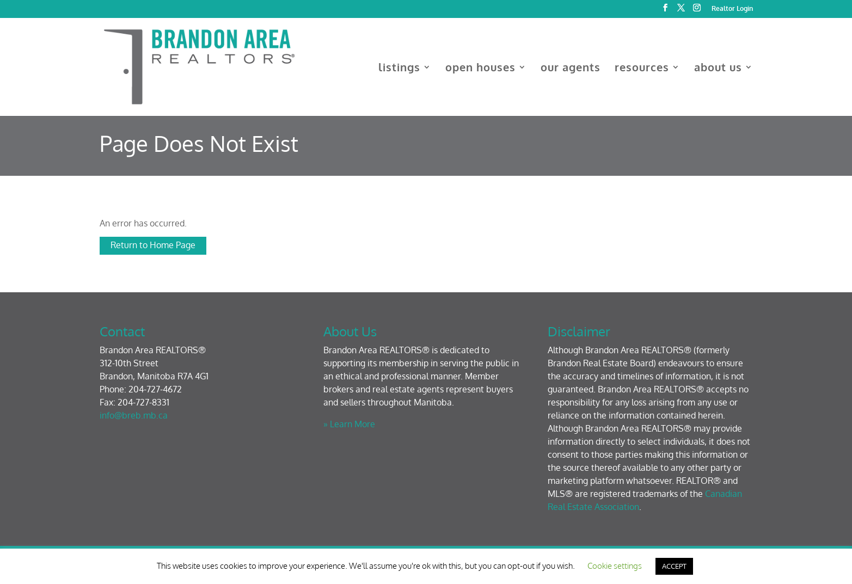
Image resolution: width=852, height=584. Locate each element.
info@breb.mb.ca (134, 415)
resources (642, 68)
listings (399, 68)
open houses (480, 68)
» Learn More (349, 424)
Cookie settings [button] (614, 566)
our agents (570, 68)
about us (718, 68)
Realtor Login (732, 9)
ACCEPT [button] (674, 566)
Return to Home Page (153, 244)
